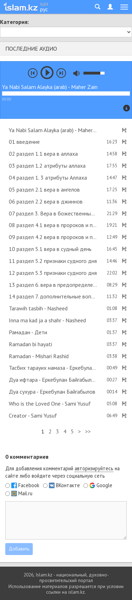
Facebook (28, 485)
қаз (44, 3)
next (61, 73)
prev (33, 73)
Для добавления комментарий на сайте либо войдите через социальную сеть (62, 472)
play (47, 72)
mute (76, 73)
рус (44, 9)
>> (88, 431)
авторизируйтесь (94, 468)
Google (104, 485)
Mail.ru (25, 493)
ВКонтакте (68, 485)
